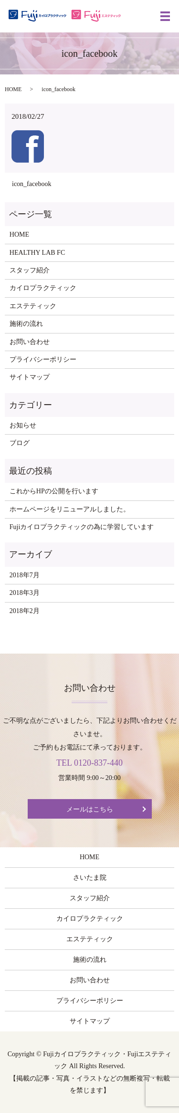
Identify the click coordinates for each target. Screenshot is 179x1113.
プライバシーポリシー (43, 359)
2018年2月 (25, 610)
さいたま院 (89, 877)
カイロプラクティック (43, 287)
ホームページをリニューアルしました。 (70, 509)
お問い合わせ (30, 341)
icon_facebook (31, 183)
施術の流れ (26, 323)
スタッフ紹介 (30, 270)
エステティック (33, 306)
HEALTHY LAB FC (37, 252)
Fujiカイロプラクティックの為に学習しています (82, 526)
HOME (13, 89)
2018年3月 (25, 592)
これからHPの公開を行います (54, 491)
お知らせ (23, 425)
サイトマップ (30, 377)
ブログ (20, 443)
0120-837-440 (98, 763)
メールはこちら (89, 809)
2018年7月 (25, 575)
